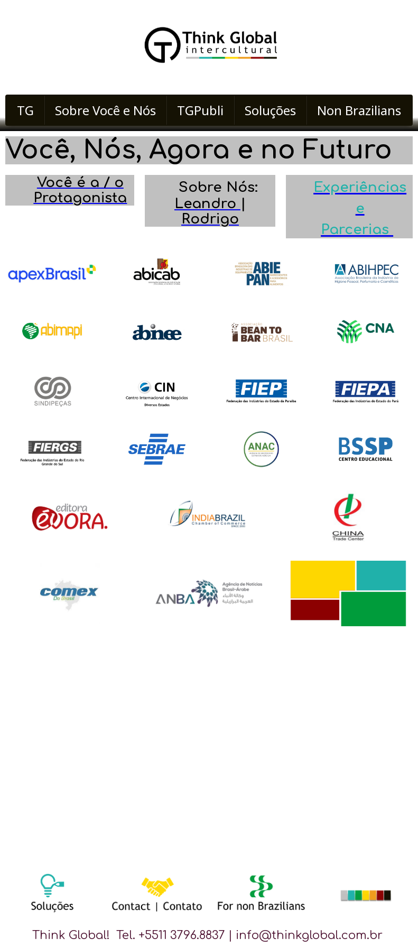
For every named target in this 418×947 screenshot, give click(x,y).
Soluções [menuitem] (270, 110)
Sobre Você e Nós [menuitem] (105, 110)
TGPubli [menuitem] (200, 110)
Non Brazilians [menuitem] (359, 110)
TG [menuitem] (25, 110)
